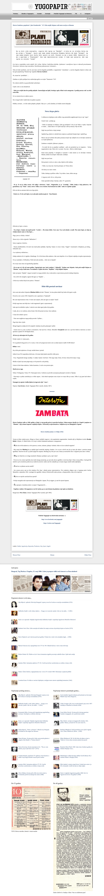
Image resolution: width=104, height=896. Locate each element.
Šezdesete (37, 546)
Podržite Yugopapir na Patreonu (63, 13)
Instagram (87, 13)
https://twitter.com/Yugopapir (52, 523)
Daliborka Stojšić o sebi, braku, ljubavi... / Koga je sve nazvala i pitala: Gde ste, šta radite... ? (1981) (45, 611)
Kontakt (39, 13)
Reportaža (31, 546)
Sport (44, 546)
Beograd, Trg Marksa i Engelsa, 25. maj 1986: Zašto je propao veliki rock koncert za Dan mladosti (44, 571)
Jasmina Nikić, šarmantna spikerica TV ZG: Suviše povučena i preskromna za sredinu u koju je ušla (45, 663)
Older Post (87, 555)
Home (52, 555)
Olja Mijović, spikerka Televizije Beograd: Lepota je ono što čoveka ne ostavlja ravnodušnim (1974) (45, 602)
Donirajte (47, 13)
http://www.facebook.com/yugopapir (52, 519)
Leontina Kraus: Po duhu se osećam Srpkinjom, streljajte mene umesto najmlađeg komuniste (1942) (45, 680)
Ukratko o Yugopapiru (27, 13)
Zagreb (48, 546)
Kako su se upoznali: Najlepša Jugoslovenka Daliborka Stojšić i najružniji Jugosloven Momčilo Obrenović (47, 619)
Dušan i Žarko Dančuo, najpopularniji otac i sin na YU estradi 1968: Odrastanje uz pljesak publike (44, 671)
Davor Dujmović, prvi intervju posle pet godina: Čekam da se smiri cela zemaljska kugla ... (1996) (44, 637)
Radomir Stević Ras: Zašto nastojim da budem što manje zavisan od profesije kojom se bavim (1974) (45, 628)
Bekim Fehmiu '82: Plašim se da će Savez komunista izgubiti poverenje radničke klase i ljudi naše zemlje (46, 654)
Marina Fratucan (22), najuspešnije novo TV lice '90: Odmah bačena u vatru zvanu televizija (43, 645)
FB (76, 13)
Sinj (41, 546)
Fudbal (19, 546)
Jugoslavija (24, 546)
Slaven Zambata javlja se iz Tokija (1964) (52, 432)
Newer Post (16, 555)
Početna (15, 13)
